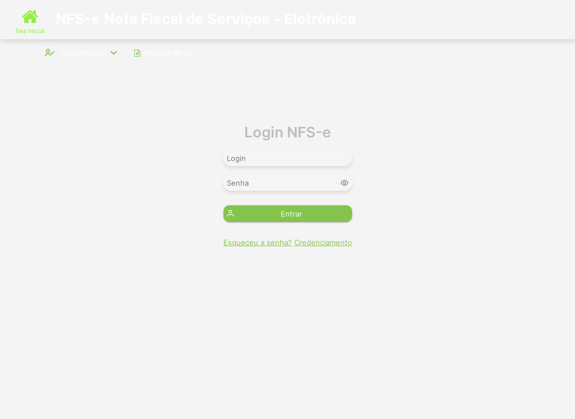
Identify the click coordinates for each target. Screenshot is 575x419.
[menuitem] (80, 52)
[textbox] (287, 158)
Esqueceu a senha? (257, 242)
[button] (287, 213)
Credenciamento (323, 242)
